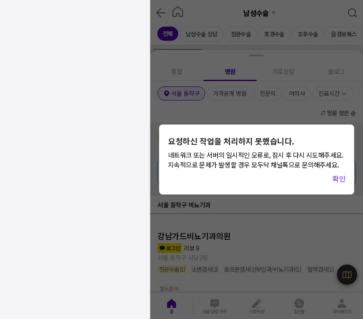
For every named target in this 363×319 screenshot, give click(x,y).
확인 (338, 178)
